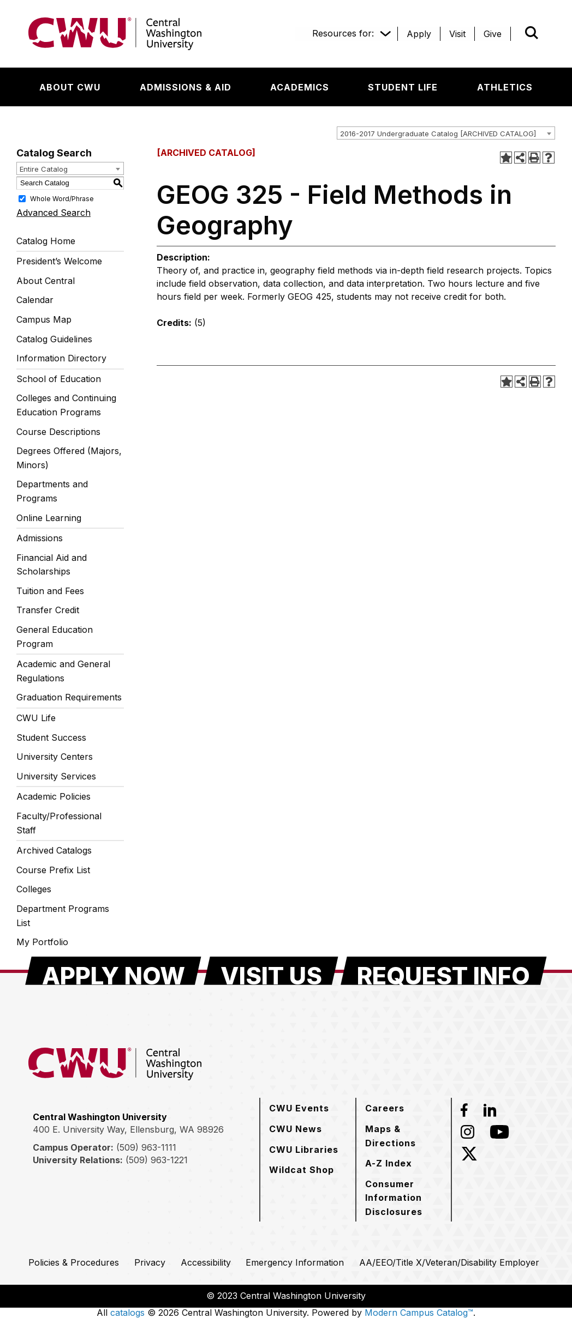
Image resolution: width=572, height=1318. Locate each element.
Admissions (39, 538)
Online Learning (48, 517)
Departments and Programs (52, 491)
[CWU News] (295, 1129)
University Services (56, 776)
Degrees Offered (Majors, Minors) (69, 457)
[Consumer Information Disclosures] (403, 1198)
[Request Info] (444, 971)
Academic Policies (53, 796)
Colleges (33, 889)
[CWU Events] (299, 1108)
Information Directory (61, 358)
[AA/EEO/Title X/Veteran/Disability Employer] (449, 1262)
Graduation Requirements (69, 697)
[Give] (492, 34)
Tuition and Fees (50, 590)
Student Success (51, 737)
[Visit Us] (271, 971)
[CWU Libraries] (303, 1149)
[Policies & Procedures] (73, 1262)
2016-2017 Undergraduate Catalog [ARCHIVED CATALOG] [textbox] (438, 133)
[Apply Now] (113, 971)
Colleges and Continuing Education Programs (66, 405)
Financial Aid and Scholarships (51, 564)
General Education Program (54, 636)
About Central (45, 280)
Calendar (34, 299)
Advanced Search (53, 212)
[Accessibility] (205, 1262)
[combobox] (446, 133)
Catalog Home (45, 240)
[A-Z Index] (388, 1163)
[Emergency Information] (294, 1262)
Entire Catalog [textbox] (44, 169)
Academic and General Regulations (63, 671)
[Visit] (457, 34)
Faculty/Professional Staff (59, 823)
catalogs (127, 1312)
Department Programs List (62, 915)
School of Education (58, 378)
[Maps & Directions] (403, 1136)
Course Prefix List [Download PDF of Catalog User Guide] (53, 869)
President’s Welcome (59, 261)
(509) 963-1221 (157, 1159)
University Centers (54, 756)
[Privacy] (150, 1262)
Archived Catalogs (54, 850)
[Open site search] (532, 33)
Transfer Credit (47, 609)
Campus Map (44, 319)
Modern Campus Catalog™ (419, 1312)
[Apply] (419, 34)
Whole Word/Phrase (62, 198)
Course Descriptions (58, 431)
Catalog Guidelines (54, 339)
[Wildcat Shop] (301, 1170)
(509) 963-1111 (146, 1147)
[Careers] (384, 1108)
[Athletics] (505, 87)
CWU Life (36, 717)
